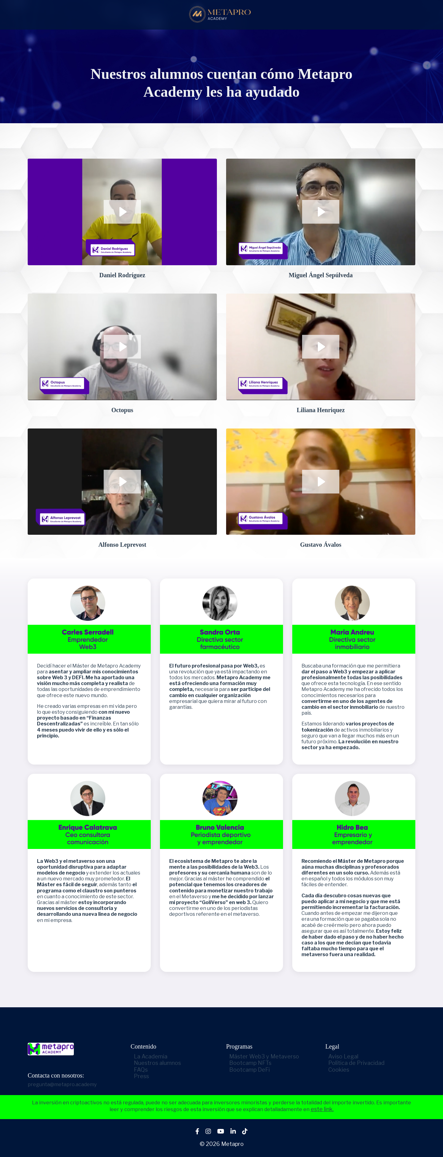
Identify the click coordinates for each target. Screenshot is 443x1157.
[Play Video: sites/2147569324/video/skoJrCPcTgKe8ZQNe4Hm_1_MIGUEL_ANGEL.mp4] (320, 212)
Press (150, 1076)
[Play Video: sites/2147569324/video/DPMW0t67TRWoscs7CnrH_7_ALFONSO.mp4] (122, 481)
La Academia (159, 1056)
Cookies (335, 1069)
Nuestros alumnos (166, 1063)
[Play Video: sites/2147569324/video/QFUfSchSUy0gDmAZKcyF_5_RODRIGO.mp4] (122, 347)
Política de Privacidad (353, 1063)
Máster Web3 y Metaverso (261, 1056)
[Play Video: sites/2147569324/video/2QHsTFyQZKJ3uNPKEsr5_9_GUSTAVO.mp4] (320, 481)
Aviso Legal (340, 1056)
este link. (344, 1109)
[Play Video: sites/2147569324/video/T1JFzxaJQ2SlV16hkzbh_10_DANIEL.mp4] (122, 212)
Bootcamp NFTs (247, 1063)
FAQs (149, 1069)
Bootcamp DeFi (246, 1069)
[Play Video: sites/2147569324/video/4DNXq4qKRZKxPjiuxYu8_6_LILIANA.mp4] (320, 347)
